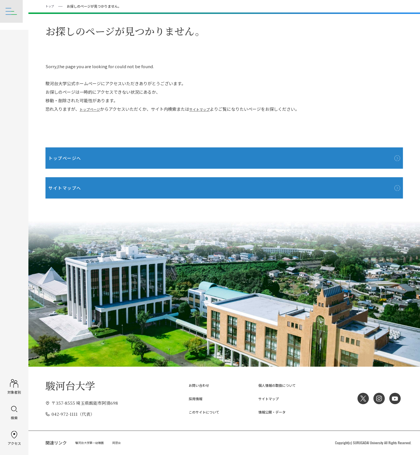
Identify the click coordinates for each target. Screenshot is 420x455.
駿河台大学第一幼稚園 (92, 442)
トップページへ (73, 157)
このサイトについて (200, 412)
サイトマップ (207, 109)
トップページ (92, 109)
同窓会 (123, 442)
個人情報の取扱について (274, 385)
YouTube (394, 398)
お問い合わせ (194, 385)
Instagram (377, 398)
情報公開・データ (268, 412)
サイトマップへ (73, 187)
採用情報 (189, 398)
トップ (50, 5)
